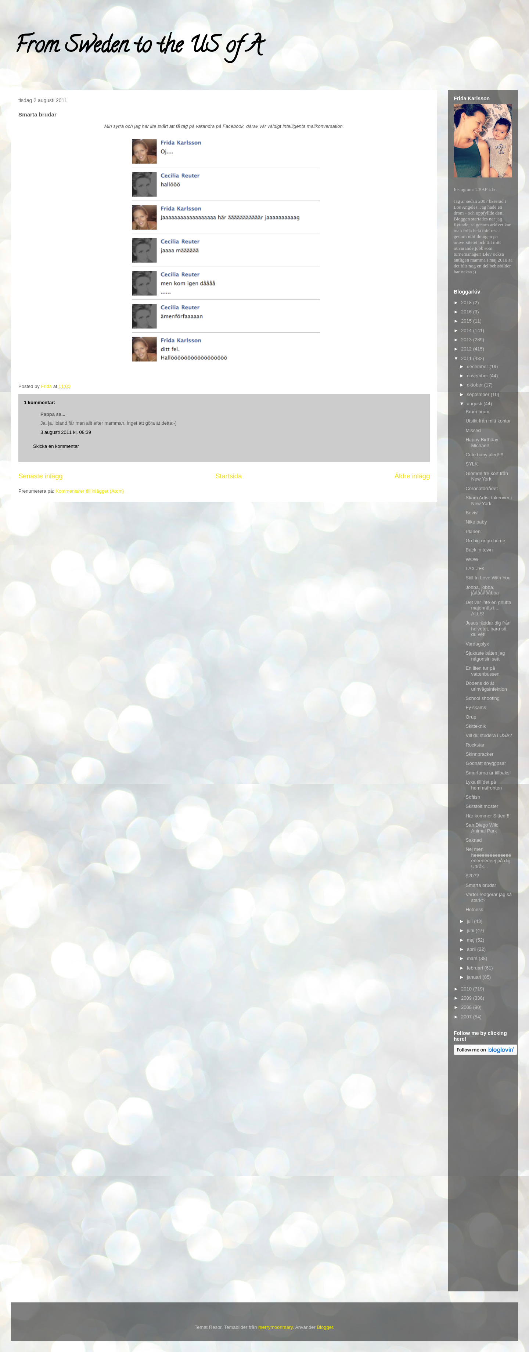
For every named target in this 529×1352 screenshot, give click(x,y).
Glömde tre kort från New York (486, 476)
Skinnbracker (479, 754)
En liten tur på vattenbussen (482, 671)
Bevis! (471, 512)
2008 (467, 1007)
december (478, 366)
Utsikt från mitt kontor (488, 421)
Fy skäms (475, 707)
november (478, 375)
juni (471, 930)
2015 (467, 321)
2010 (467, 989)
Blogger (325, 1327)
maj (471, 940)
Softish (472, 797)
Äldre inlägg (412, 476)
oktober (475, 385)
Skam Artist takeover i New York (488, 500)
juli (470, 921)
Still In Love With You (487, 577)
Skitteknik (475, 726)
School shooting (482, 698)
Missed (473, 430)
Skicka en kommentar (56, 446)
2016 (467, 311)
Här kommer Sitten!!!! (488, 816)
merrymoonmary (275, 1327)
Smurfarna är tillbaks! (488, 773)
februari (476, 968)
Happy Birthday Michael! (481, 442)
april (472, 949)
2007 (467, 1017)
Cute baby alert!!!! (484, 454)
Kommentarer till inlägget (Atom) (89, 491)
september (479, 394)
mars (473, 958)
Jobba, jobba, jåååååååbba (482, 590)
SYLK (471, 464)
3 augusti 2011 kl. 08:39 (65, 432)
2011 (467, 358)
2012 (467, 349)
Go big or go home (485, 540)
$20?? (472, 875)
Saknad (473, 840)
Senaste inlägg (40, 476)
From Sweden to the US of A (138, 47)
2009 (467, 998)
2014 (467, 330)
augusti (475, 403)
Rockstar (474, 745)
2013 (467, 339)
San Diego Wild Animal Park (482, 828)
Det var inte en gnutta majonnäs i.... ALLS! (488, 608)
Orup (470, 717)
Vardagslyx (477, 644)
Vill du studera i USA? (488, 735)
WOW (471, 559)
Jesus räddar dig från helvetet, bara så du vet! (487, 628)
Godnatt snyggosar (485, 763)
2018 (467, 302)
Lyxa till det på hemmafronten (483, 785)
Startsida (228, 476)
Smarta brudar (480, 885)
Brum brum (477, 411)
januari (475, 977)
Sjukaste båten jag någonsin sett (485, 656)
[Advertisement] (483, 1174)
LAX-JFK (475, 568)
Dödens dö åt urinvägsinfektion (486, 686)
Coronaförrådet (481, 488)
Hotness (474, 909)
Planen (472, 531)
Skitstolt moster (481, 806)
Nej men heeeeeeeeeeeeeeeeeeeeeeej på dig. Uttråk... (488, 857)
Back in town (479, 550)
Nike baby (476, 522)
